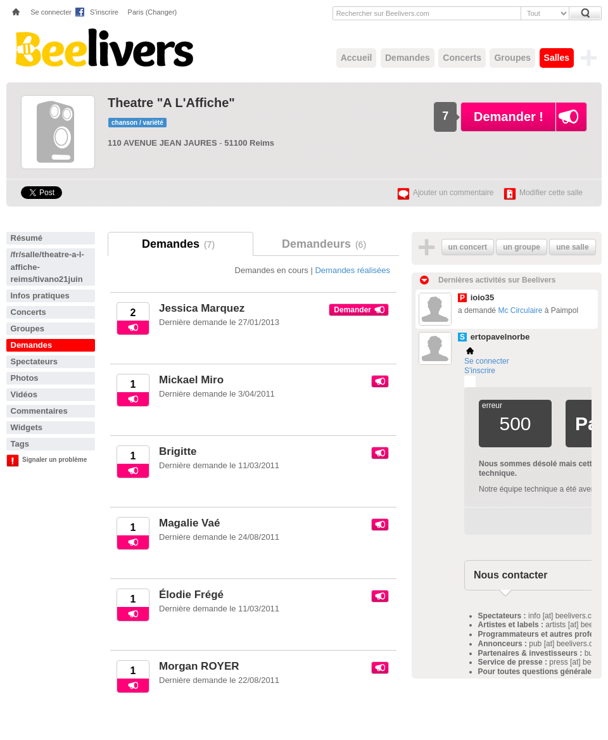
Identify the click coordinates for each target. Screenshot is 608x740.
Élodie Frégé (191, 595)
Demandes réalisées (352, 270)
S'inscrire (104, 12)
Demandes (407, 58)
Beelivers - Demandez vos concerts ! (103, 48)
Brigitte (178, 451)
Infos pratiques (40, 295)
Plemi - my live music (470, 381)
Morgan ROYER (199, 666)
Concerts (462, 58)
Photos (25, 378)
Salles (556, 58)
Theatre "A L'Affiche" (171, 103)
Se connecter (51, 12)
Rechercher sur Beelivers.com (382, 13)
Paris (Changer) (152, 12)
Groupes (512, 58)
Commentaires (39, 411)
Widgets (26, 427)
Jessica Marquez (201, 308)
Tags (20, 444)
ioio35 (483, 297)
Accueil (356, 58)
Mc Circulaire (520, 310)
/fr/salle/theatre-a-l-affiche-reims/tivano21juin (47, 267)
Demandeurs (326, 244)
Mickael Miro (191, 380)
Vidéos (24, 394)
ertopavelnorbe (500, 336)
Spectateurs (34, 361)
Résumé (27, 238)
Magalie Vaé (189, 523)
